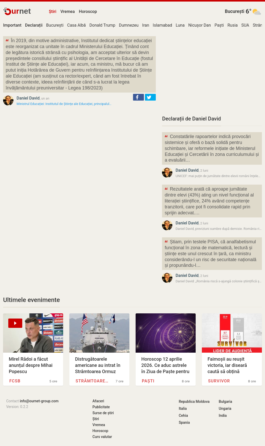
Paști (219, 25)
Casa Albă (76, 25)
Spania (184, 422)
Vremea (67, 11)
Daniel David (28, 98)
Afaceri (98, 401)
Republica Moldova (194, 401)
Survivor (219, 381)
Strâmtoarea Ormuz (92, 381)
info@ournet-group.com (39, 401)
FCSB (14, 381)
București (234, 11)
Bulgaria (225, 401)
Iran (145, 25)
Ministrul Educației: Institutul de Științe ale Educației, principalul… (64, 104)
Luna (180, 25)
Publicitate (101, 407)
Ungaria (225, 408)
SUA (245, 25)
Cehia (183, 415)
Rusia (232, 25)
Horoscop (88, 11)
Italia (183, 408)
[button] (138, 97)
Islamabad (162, 25)
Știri (52, 11)
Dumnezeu (128, 25)
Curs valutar (102, 437)
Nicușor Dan (199, 25)
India (223, 415)
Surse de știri (103, 413)
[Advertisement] (212, 72)
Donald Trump (102, 25)
